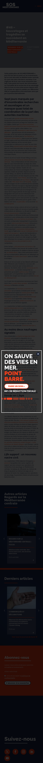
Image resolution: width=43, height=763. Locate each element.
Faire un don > (16, 386)
